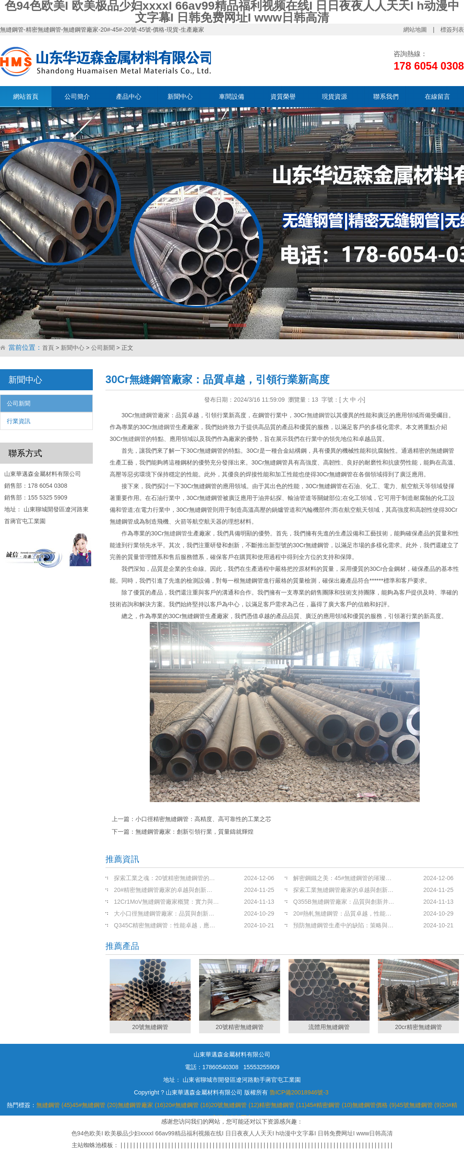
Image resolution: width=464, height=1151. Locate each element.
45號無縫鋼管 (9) (419, 1105)
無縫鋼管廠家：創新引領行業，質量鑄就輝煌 (194, 831)
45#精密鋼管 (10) (329, 1105)
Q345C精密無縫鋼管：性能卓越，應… (164, 925)
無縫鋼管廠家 (152, 415)
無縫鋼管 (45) (54, 1105)
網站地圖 (415, 29)
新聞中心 (180, 96)
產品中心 (128, 96)
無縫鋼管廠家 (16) (141, 1105)
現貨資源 (334, 96)
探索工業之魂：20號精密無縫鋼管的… (164, 878)
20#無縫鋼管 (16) (188, 1105)
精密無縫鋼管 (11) (283, 1105)
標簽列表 (452, 29)
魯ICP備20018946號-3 (299, 1092)
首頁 (48, 347)
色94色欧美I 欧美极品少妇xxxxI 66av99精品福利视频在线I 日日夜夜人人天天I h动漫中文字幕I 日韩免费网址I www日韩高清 (232, 1133)
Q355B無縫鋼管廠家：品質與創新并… (343, 901)
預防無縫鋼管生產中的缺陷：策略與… (343, 925)
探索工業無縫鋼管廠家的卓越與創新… (343, 889)
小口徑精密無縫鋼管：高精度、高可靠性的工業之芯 (203, 819)
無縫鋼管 (318, 415)
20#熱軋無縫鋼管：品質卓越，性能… (342, 913)
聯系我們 (386, 96)
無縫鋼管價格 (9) (374, 1105)
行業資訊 (18, 421)
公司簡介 (77, 96)
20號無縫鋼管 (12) (235, 1105)
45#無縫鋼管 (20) (95, 1105)
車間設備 (231, 96)
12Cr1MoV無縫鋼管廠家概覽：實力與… (166, 901)
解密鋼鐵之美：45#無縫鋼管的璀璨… (342, 878)
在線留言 (437, 96)
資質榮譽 (283, 96)
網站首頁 (25, 96)
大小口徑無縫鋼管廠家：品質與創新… (164, 913)
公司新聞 (103, 347)
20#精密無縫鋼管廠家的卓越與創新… (163, 889)
